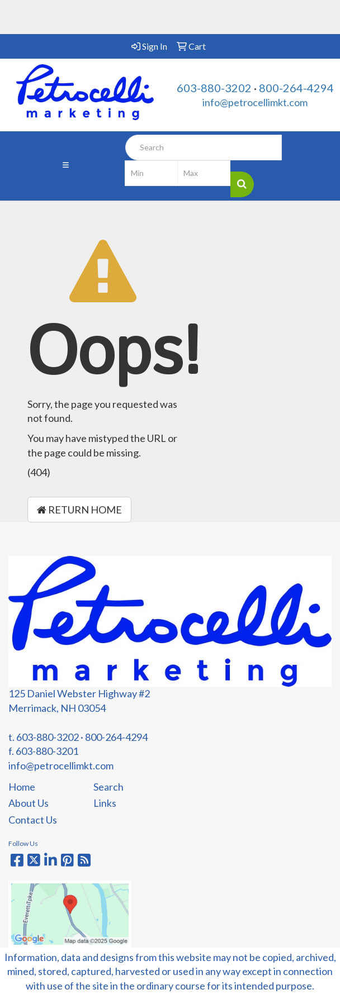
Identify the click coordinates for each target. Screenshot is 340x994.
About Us (28, 803)
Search (108, 787)
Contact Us (32, 820)
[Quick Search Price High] (203, 173)
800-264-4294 (296, 87)
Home (21, 787)
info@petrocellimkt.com (255, 102)
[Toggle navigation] (65, 166)
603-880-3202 (214, 87)
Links (104, 803)
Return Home (79, 509)
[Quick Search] (203, 147)
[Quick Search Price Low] (151, 173)
